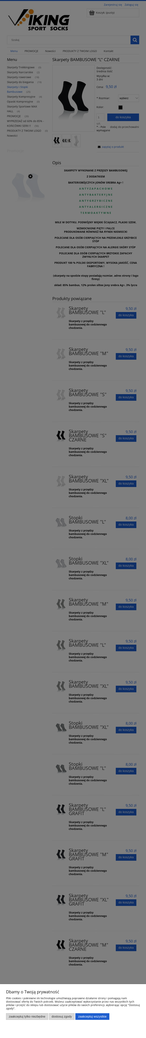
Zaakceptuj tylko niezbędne (27, 1016)
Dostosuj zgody (62, 1016)
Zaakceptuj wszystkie (92, 1016)
